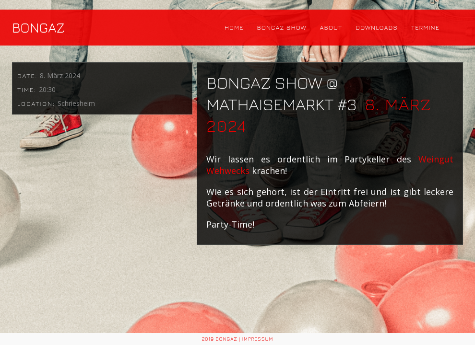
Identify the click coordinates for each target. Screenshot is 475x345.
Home (234, 27)
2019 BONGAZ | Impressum (237, 339)
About (331, 27)
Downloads (376, 27)
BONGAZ (38, 27)
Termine (425, 27)
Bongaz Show (282, 27)
